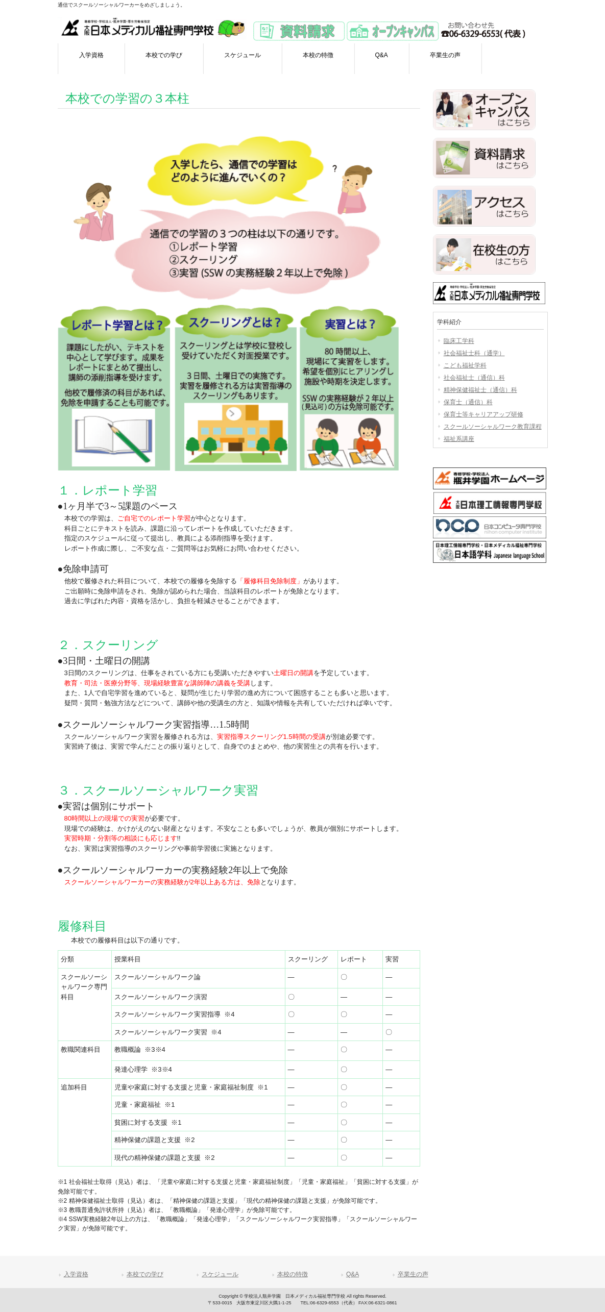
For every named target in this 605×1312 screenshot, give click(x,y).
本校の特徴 (292, 1274)
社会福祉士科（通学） (474, 353)
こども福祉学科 (465, 365)
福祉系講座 (459, 438)
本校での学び (145, 1274)
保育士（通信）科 (468, 402)
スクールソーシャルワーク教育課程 (493, 426)
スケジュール (220, 1274)
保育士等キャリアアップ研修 (483, 414)
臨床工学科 (459, 340)
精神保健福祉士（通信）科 (480, 389)
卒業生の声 (413, 1274)
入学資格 (76, 1274)
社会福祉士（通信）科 (474, 377)
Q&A (352, 1274)
